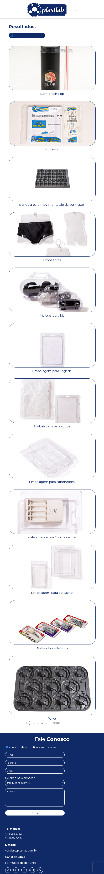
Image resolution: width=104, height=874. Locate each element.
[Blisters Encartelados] (52, 646)
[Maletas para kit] (52, 314)
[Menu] (75, 9)
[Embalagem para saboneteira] (52, 480)
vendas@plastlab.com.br (21, 850)
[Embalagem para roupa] (52, 425)
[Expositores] (52, 258)
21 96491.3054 (14, 838)
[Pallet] (52, 717)
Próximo (55, 722)
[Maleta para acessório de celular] (52, 535)
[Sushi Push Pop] (52, 92)
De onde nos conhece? (35, 780)
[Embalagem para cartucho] (52, 591)
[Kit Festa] (52, 147)
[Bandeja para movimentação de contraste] (52, 203)
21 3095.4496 (13, 834)
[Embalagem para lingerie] (52, 369)
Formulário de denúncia (20, 862)
